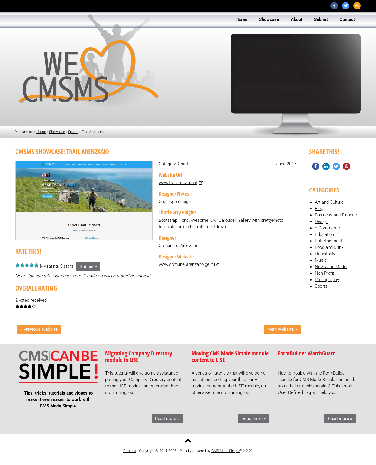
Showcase (57, 132)
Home (41, 132)
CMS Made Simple (226, 451)
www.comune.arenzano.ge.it (186, 264)
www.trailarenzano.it (178, 182)
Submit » (88, 266)
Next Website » (282, 329)
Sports (73, 132)
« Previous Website (39, 329)
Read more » (167, 418)
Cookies (129, 451)
